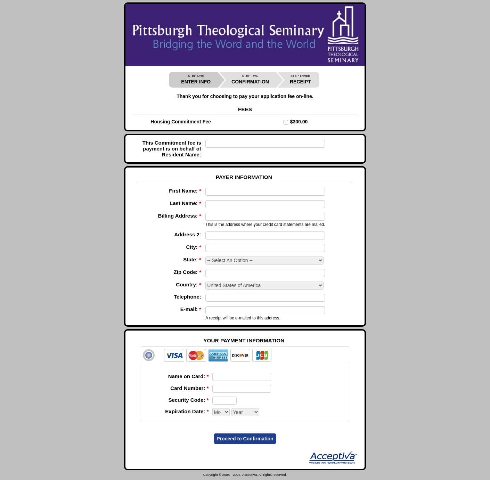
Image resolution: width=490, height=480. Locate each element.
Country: (188, 284)
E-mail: (190, 309)
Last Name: (185, 203)
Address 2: (187, 234)
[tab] (245, 355)
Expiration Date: (187, 411)
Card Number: (189, 388)
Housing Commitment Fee (180, 121)
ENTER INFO (196, 79)
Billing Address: (179, 216)
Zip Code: (187, 272)
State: (192, 259)
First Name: (185, 191)
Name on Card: (188, 376)
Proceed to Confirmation (245, 438)
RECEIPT (300, 79)
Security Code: (188, 400)
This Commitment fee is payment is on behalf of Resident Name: (171, 148)
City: (193, 247)
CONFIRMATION (250, 79)
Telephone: (187, 297)
